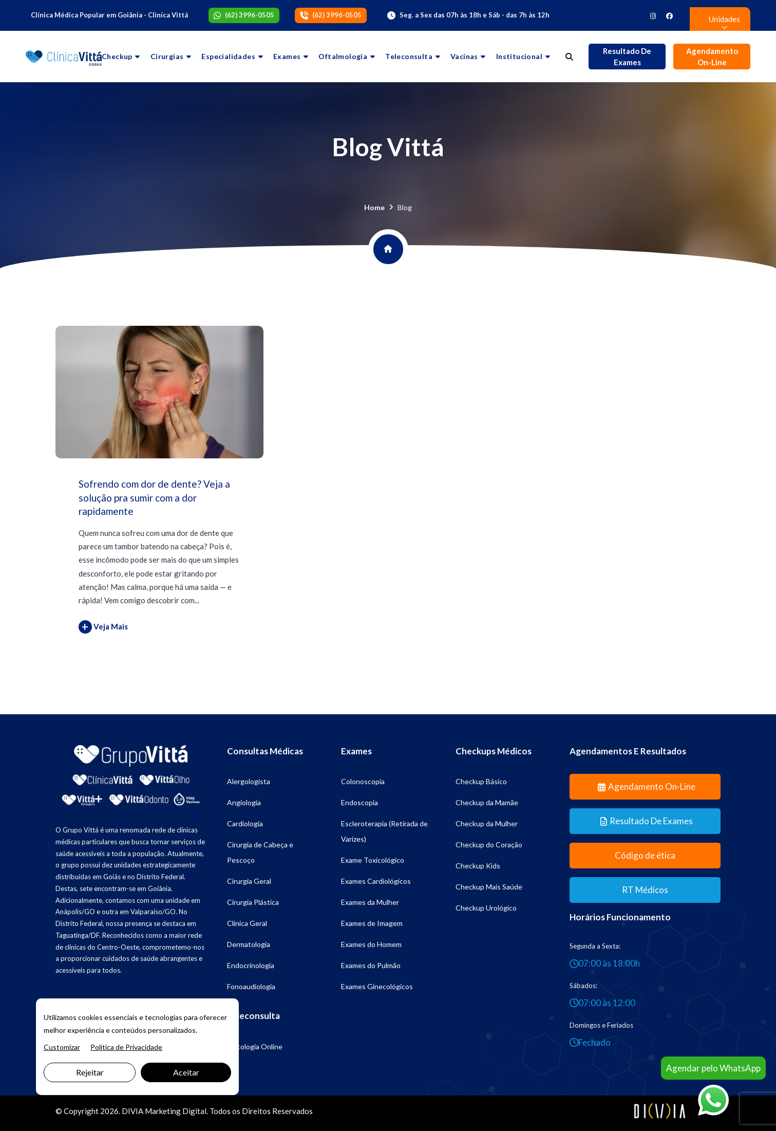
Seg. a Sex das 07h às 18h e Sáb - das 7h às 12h (475, 15)
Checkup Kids (478, 865)
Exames (286, 56)
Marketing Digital (175, 1111)
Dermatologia (248, 944)
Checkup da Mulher (487, 823)
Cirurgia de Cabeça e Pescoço (260, 852)
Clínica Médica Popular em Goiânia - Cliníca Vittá (109, 15)
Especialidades (228, 56)
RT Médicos (645, 889)
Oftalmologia (342, 56)
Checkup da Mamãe (487, 802)
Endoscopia (359, 802)
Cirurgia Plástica (253, 902)
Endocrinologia (250, 965)
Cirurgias (167, 56)
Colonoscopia (363, 781)
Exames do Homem (371, 944)
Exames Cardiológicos (376, 881)
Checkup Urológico (486, 907)
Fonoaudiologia (251, 986)
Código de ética (645, 855)
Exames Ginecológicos (377, 986)
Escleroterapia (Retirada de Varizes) (384, 831)
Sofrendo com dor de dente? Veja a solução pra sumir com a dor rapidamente (154, 497)
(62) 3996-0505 (249, 15)
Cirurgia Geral (249, 881)
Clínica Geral (247, 923)
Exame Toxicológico (372, 860)
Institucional (519, 56)
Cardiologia (245, 823)
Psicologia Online (254, 1046)
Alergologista (248, 781)
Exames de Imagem (372, 923)
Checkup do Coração (489, 844)
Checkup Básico (481, 781)
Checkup (117, 56)
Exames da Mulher (370, 902)
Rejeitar (90, 1072)
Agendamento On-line (712, 56)
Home (374, 207)
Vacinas (464, 56)
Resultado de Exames (627, 56)
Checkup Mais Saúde (489, 886)
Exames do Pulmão (371, 965)
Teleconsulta (408, 56)
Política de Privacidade (126, 1047)
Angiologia (244, 802)
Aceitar (186, 1072)
